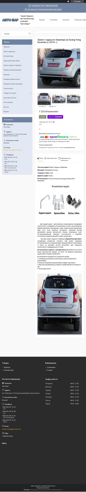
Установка (53, 20)
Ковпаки (6, 74)
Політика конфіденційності (54, 489)
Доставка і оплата (10, 98)
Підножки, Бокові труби (12, 61)
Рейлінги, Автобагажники (12, 70)
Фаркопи (7, 47)
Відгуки (42, 20)
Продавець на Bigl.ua (43, 488)
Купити (42, 117)
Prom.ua (53, 486)
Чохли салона (8, 88)
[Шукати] (29, 33)
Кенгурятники (8, 56)
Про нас (6, 107)
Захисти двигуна (9, 51)
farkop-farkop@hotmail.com (13, 150)
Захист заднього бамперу (12, 65)
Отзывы (49, 370)
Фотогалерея (8, 102)
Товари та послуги (10, 93)
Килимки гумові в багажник (13, 84)
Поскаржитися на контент (38, 489)
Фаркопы (7, 367)
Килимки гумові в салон (12, 79)
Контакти (66, 20)
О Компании (51, 367)
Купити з (55, 117)
